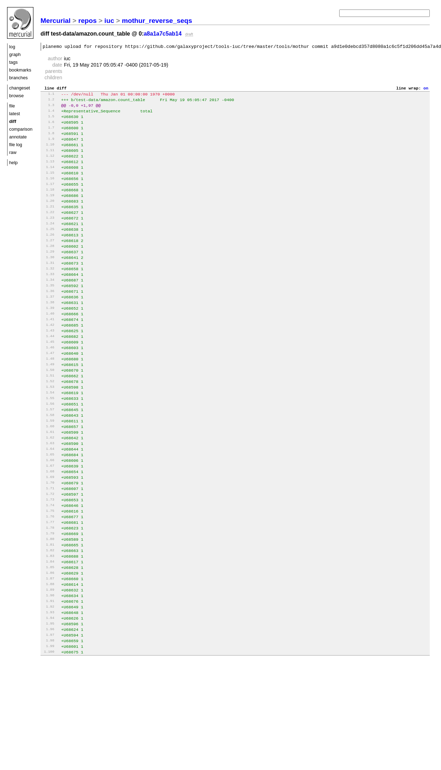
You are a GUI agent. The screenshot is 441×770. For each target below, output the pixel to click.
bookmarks (20, 70)
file (12, 105)
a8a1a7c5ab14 (163, 34)
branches (18, 77)
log (12, 46)
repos (87, 20)
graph (15, 54)
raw (13, 152)
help (13, 162)
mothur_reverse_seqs (157, 20)
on (425, 90)
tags (13, 62)
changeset (19, 88)
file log (15, 144)
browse (16, 95)
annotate (18, 136)
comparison (20, 129)
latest (14, 113)
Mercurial (55, 20)
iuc (109, 20)
